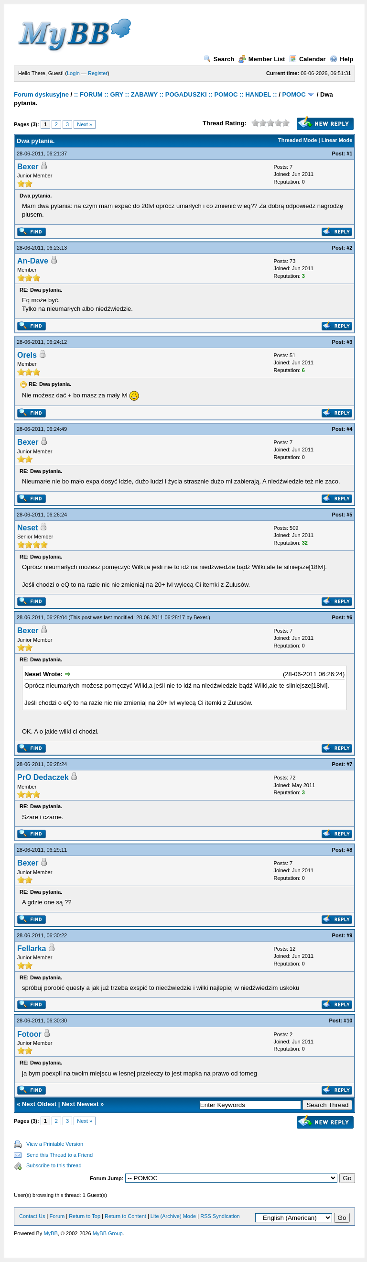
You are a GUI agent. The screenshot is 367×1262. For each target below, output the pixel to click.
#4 (349, 429)
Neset (27, 528)
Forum (57, 1216)
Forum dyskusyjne (41, 94)
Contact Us (32, 1216)
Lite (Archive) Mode (173, 1216)
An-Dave (32, 261)
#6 (349, 617)
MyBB (50, 1233)
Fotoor (29, 1034)
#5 (349, 514)
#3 (349, 342)
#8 (349, 850)
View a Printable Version (54, 1144)
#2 (349, 248)
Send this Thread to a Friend (59, 1155)
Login (73, 73)
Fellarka (31, 948)
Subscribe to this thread (54, 1165)
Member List (261, 59)
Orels (27, 355)
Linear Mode (337, 140)
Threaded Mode (297, 140)
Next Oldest (39, 1104)
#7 (349, 764)
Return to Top (84, 1216)
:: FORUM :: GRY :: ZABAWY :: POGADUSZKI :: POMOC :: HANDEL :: (175, 94)
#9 (349, 935)
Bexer (27, 167)
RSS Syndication (220, 1216)
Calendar (307, 59)
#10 (348, 1020)
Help (341, 59)
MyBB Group (108, 1233)
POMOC (293, 94)
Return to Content (125, 1216)
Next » (84, 124)
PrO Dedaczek (43, 777)
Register (98, 73)
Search (219, 59)
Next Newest (80, 1104)
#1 (349, 153)
